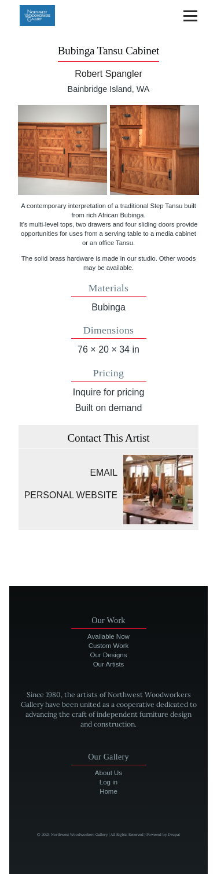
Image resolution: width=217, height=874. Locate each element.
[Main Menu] (190, 15)
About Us (108, 772)
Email (104, 472)
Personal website (70, 495)
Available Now (108, 636)
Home (108, 791)
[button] (62, 149)
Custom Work (109, 645)
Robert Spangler (108, 74)
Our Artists (108, 664)
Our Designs (108, 654)
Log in (108, 782)
